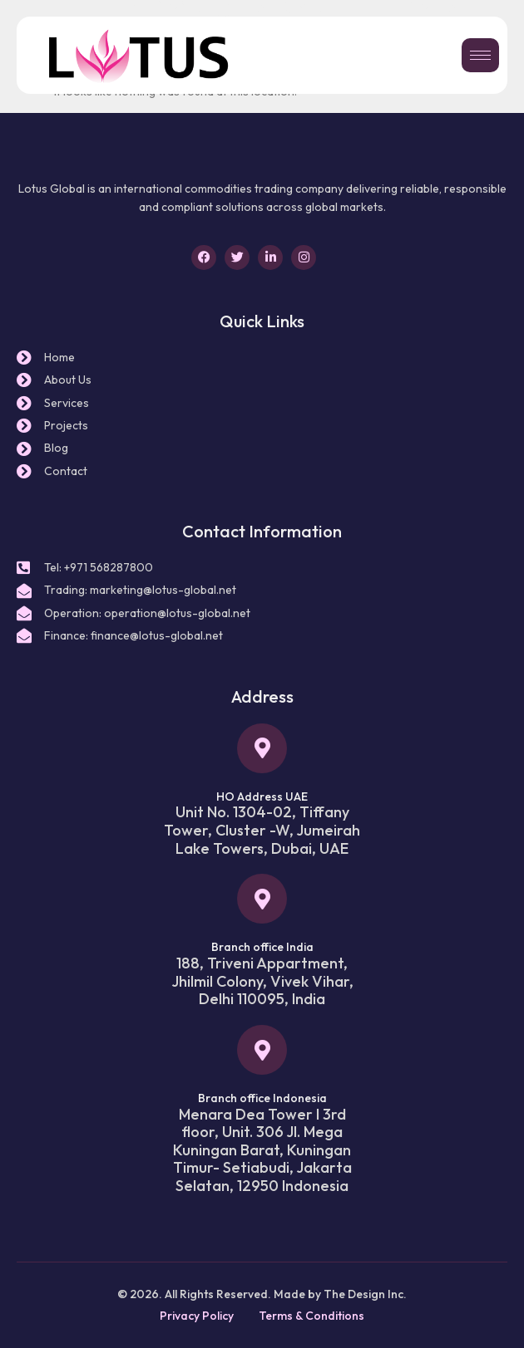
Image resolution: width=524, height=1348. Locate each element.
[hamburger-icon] (480, 55)
